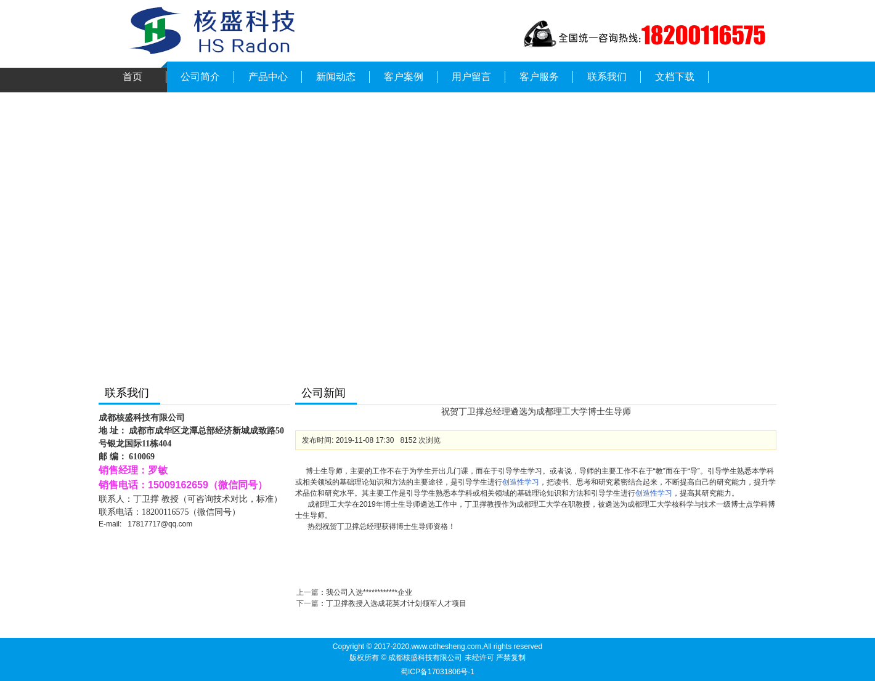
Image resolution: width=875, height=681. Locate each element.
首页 (132, 76)
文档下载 (674, 76)
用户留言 (471, 76)
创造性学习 (520, 482)
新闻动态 (336, 76)
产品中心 (268, 76)
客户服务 (539, 76)
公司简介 (200, 76)
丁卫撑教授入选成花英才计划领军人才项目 (396, 603)
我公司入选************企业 (369, 592)
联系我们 (607, 76)
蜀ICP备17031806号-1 (437, 671)
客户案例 (403, 76)
